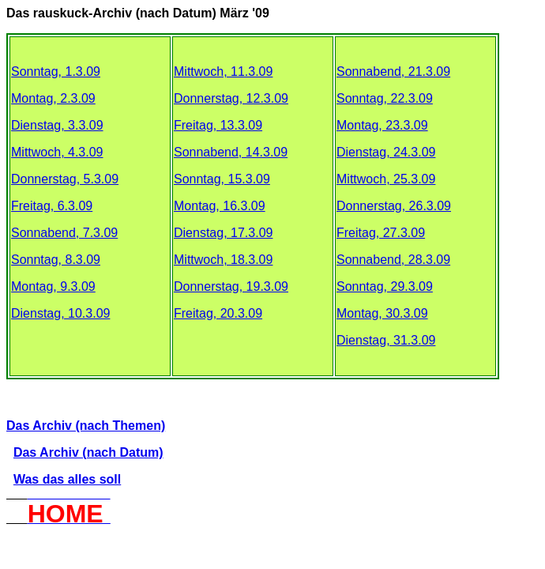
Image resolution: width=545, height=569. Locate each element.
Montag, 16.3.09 (219, 206)
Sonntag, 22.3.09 (384, 98)
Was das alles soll (67, 479)
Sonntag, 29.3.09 (384, 286)
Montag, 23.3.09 (382, 125)
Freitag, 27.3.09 (380, 232)
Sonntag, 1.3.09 (55, 71)
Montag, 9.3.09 (53, 286)
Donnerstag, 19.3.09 (231, 286)
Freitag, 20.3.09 (218, 313)
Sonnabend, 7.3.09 (64, 232)
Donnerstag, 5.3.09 (64, 179)
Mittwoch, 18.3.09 (223, 259)
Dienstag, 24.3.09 (385, 152)
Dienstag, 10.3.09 (60, 313)
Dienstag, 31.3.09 (385, 340)
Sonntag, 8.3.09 (55, 259)
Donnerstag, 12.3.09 (231, 98)
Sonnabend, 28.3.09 (393, 259)
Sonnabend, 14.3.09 (231, 152)
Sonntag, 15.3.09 (222, 179)
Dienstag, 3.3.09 (57, 125)
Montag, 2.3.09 (53, 98)
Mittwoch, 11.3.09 (223, 71)
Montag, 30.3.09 (382, 313)
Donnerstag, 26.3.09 (393, 206)
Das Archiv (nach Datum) (88, 452)
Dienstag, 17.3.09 (223, 232)
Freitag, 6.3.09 (51, 206)
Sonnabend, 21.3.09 (393, 71)
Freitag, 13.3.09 (218, 125)
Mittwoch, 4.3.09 (57, 152)
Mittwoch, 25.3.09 (385, 179)
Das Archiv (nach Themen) (85, 425)
